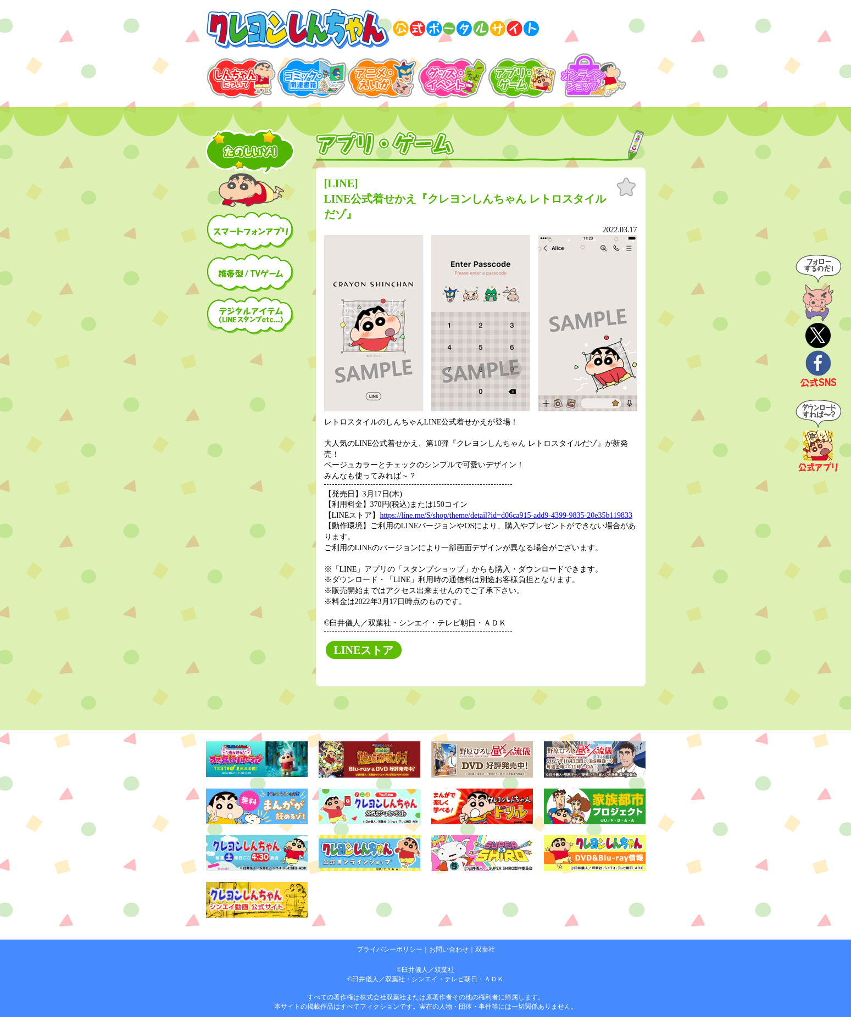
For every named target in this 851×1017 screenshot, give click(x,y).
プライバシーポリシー (389, 949)
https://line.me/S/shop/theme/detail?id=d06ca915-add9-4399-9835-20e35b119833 (506, 515)
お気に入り (626, 187)
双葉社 (485, 949)
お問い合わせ (449, 949)
